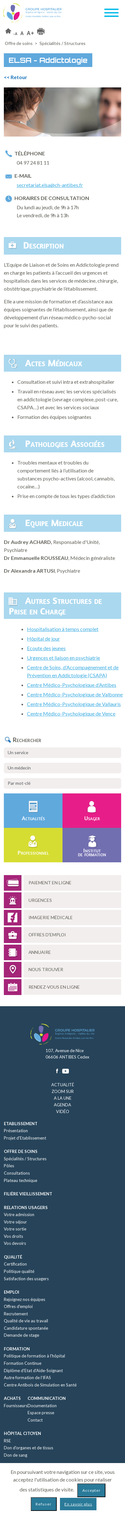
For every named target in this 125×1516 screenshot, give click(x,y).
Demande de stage (21, 1335)
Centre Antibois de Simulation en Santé (40, 1384)
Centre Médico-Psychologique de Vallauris (74, 704)
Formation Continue (22, 1363)
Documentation (42, 1405)
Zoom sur (63, 1091)
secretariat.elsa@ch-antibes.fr (50, 185)
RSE (7, 1440)
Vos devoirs (15, 1243)
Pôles (9, 1165)
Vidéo (62, 1111)
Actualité (62, 1084)
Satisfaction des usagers (26, 1278)
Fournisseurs (16, 1405)
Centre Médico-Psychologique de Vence (71, 713)
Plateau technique (20, 1180)
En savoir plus (78, 1504)
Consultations (17, 1173)
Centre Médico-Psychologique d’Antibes (71, 685)
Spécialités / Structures (25, 1158)
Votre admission (19, 1214)
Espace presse (41, 1412)
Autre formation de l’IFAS (27, 1377)
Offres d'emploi (18, 1306)
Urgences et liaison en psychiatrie (63, 658)
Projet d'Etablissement (25, 1138)
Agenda (62, 1104)
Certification (15, 1264)
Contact (35, 1420)
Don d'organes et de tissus (28, 1447)
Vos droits (13, 1236)
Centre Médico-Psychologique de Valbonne (75, 694)
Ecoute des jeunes (46, 648)
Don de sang (15, 1455)
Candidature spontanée (26, 1328)
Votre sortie (15, 1228)
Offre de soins (19, 43)
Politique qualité (19, 1271)
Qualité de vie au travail (26, 1320)
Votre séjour (15, 1221)
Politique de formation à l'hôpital (34, 1355)
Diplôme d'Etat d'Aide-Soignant (33, 1370)
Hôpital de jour (43, 638)
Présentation (16, 1130)
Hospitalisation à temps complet (62, 629)
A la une (62, 1098)
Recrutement (16, 1313)
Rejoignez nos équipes (24, 1299)
